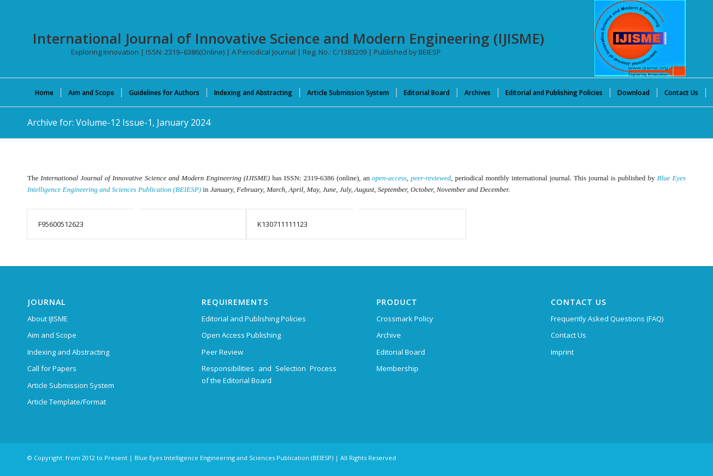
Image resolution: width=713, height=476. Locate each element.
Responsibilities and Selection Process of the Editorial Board (269, 374)
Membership (397, 368)
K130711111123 (282, 224)
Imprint (562, 352)
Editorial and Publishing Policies (254, 319)
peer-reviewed (431, 178)
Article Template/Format (66, 402)
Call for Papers (51, 368)
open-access (389, 178)
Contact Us (568, 335)
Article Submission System (70, 385)
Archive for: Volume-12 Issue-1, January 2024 (118, 122)
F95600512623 (61, 224)
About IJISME (47, 319)
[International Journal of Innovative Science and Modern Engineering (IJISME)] (640, 38)
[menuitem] (44, 92)
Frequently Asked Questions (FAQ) (607, 319)
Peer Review (222, 352)
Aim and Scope (51, 335)
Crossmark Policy (404, 319)
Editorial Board (400, 352)
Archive (388, 335)
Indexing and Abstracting (68, 352)
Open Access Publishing (241, 335)
